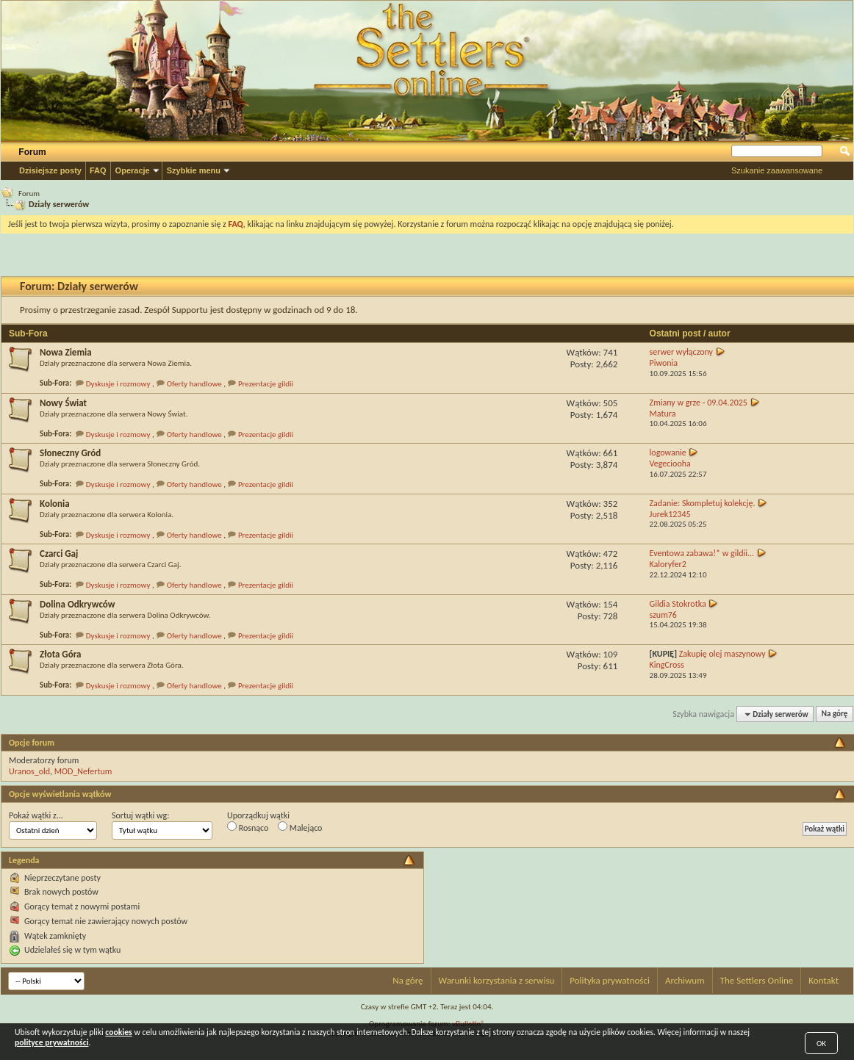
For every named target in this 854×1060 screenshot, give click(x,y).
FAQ (98, 170)
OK (821, 1043)
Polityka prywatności (610, 980)
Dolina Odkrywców (77, 604)
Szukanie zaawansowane (776, 170)
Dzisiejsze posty (50, 170)
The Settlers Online (757, 980)
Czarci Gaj (59, 553)
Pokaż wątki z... (36, 815)
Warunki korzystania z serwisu (497, 980)
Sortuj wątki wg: (140, 815)
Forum (32, 152)
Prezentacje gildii (265, 384)
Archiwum (685, 980)
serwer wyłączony (681, 352)
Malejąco (300, 827)
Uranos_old (29, 771)
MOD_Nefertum (83, 771)
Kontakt (823, 980)
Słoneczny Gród (70, 452)
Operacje (132, 170)
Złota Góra (60, 654)
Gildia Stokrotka (678, 604)
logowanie (668, 452)
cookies (118, 1032)
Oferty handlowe (194, 384)
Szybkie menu (193, 170)
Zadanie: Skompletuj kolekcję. (703, 503)
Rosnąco (247, 827)
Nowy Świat (63, 402)
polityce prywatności (52, 1042)
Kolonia (55, 503)
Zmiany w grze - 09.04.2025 (698, 402)
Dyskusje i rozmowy (118, 384)
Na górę (835, 714)
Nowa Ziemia (66, 352)
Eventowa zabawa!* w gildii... (702, 553)
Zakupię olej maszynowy (722, 654)
